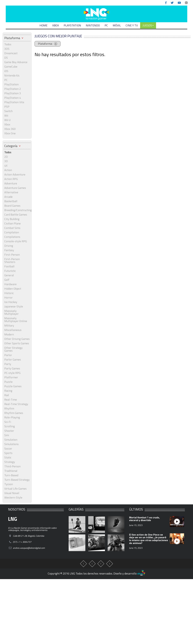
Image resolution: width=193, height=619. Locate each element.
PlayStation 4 (12, 97)
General (9, 275)
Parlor (8, 355)
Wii (6, 115)
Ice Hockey (10, 302)
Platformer (11, 377)
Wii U (7, 120)
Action (8, 170)
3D (6, 161)
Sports (8, 453)
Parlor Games (12, 359)
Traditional (10, 470)
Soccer (8, 448)
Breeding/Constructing (17, 210)
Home (43, 25)
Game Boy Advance (15, 62)
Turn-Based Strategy (17, 479)
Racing (8, 390)
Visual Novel (11, 493)
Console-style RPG (15, 241)
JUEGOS (148, 25)
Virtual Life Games (15, 488)
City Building (11, 219)
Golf (6, 279)
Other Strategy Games (13, 349)
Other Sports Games (16, 343)
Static (7, 457)
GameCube (10, 66)
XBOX (55, 25)
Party (7, 364)
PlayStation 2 (12, 88)
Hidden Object (12, 288)
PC (106, 25)
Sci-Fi (7, 421)
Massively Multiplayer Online (15, 320)
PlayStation (11, 84)
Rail (6, 395)
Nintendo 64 (11, 75)
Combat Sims (12, 228)
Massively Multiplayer (11, 312)
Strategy (9, 462)
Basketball (10, 201)
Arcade (8, 196)
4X (5, 165)
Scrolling (9, 426)
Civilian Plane (12, 223)
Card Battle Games (15, 214)
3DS (6, 48)
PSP (6, 106)
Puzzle (8, 381)
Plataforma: (45, 43)
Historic (9, 293)
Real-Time (10, 399)
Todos (7, 44)
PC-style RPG (12, 372)
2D (6, 156)
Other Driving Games (17, 338)
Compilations (12, 236)
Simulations (11, 444)
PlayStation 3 (12, 93)
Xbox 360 (10, 128)
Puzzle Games (12, 386)
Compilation (11, 232)
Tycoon (8, 484)
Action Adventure (14, 174)
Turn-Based (11, 475)
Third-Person (12, 466)
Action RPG (11, 179)
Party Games (12, 368)
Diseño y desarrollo (129, 573)
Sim (6, 435)
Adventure (10, 183)
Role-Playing (12, 417)
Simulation (10, 439)
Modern (9, 334)
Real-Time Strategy (16, 404)
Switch (8, 111)
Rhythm (9, 408)
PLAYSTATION (72, 25)
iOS (6, 71)
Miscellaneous (12, 330)
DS (6, 57)
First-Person (12, 254)
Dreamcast (11, 53)
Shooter (9, 430)
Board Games (12, 205)
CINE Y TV (132, 25)
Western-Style (13, 497)
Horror (8, 297)
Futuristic (10, 270)
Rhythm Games (13, 413)
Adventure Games (15, 187)
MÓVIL (117, 25)
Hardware (10, 284)
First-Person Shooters (12, 260)
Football (9, 266)
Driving (8, 245)
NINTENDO (93, 25)
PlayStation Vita (14, 102)
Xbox (7, 124)
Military (9, 325)
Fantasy (9, 250)
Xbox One (10, 133)
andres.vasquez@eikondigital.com (29, 548)
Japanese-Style (13, 306)
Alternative (11, 192)
